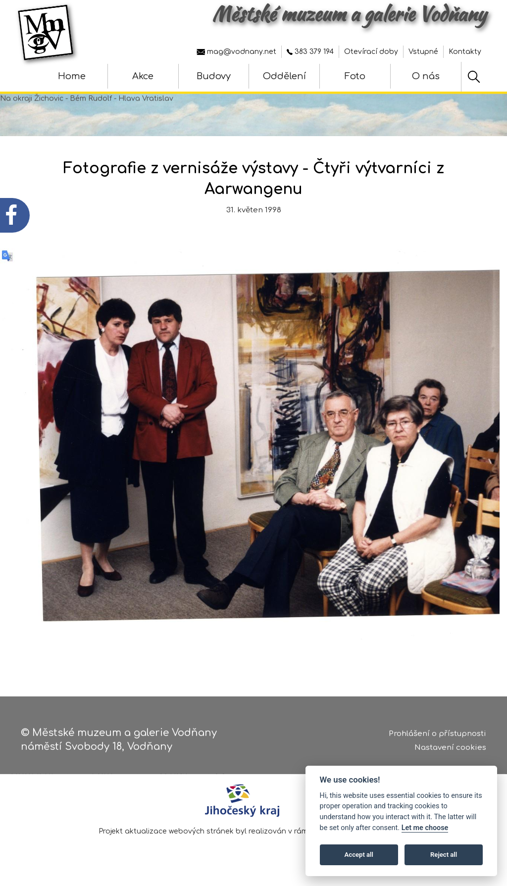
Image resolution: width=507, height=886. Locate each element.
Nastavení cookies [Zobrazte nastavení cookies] (450, 749)
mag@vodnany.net (236, 51)
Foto (355, 76)
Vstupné (423, 51)
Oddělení (284, 76)
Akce (142, 76)
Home (72, 76)
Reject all (443, 854)
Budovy (214, 76)
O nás (426, 76)
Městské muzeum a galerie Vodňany (349, 14)
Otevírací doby (371, 51)
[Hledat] (473, 77)
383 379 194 (310, 51)
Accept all (359, 854)
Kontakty (465, 51)
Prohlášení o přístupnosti (437, 735)
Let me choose (425, 828)
